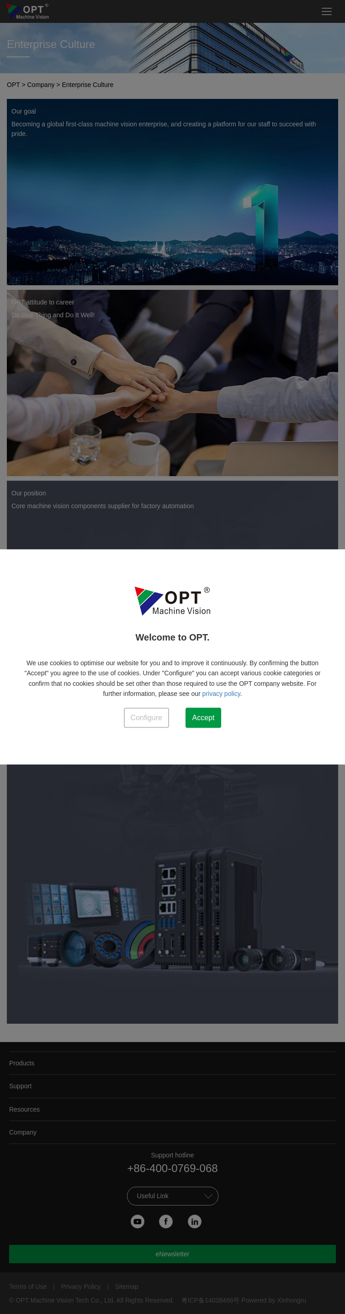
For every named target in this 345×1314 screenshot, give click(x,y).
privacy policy (221, 693)
